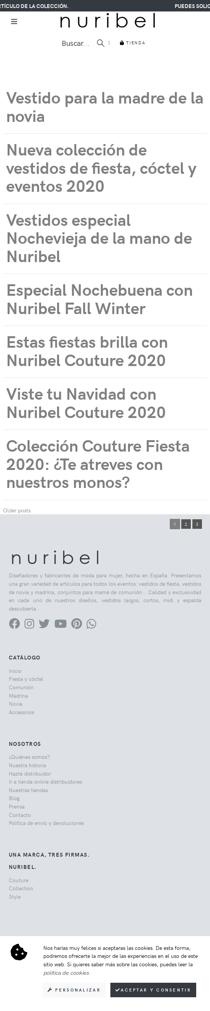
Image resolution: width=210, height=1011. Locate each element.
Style (15, 896)
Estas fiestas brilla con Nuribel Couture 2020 (87, 350)
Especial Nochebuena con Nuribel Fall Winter (99, 298)
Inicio (15, 670)
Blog (14, 798)
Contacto (20, 814)
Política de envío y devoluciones (46, 822)
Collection (21, 888)
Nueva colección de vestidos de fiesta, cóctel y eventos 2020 (101, 167)
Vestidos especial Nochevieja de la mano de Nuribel (99, 237)
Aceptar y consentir (153, 990)
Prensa (17, 806)
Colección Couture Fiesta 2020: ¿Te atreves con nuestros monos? (98, 463)
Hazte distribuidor (30, 773)
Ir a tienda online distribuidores (45, 781)
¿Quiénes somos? (29, 756)
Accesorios (21, 712)
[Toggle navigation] (14, 21)
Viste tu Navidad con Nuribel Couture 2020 (86, 402)
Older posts (17, 510)
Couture (18, 880)
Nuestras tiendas (28, 790)
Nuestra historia (27, 765)
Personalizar (74, 990)
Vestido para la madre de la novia (104, 106)
